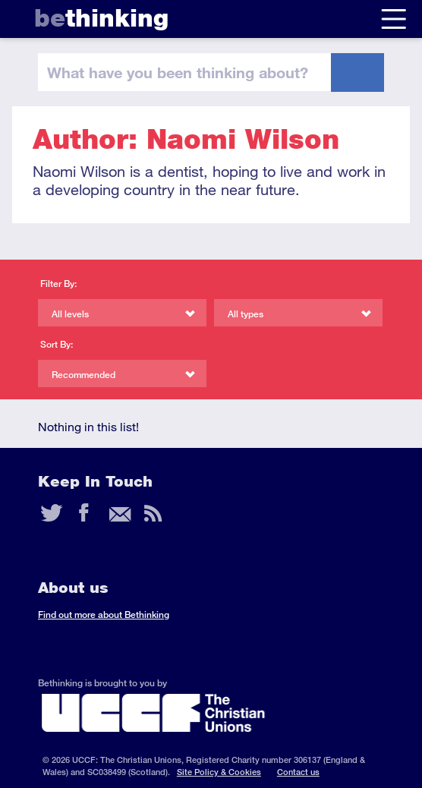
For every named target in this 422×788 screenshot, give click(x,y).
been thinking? (177, 72)
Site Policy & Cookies (219, 772)
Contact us (298, 772)
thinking (101, 18)
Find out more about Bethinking (103, 614)
